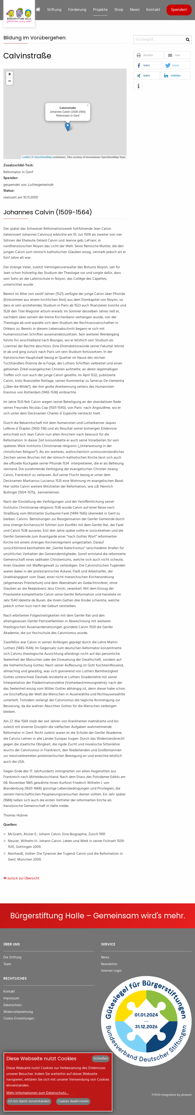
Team (7, 964)
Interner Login (111, 971)
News (135, 10)
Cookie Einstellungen (18, 1018)
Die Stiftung (12, 957)
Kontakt (153, 10)
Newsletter (109, 964)
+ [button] (9, 74)
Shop (118, 10)
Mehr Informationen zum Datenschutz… (37, 1093)
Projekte (100, 10)
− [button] (9, 81)
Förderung (77, 10)
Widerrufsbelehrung (18, 1012)
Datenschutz (12, 1005)
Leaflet (26, 157)
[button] (149, 55)
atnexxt (186, 1095)
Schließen (101, 1058)
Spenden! (179, 10)
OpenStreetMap (43, 157)
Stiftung (54, 10)
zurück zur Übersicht (21, 878)
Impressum (11, 998)
